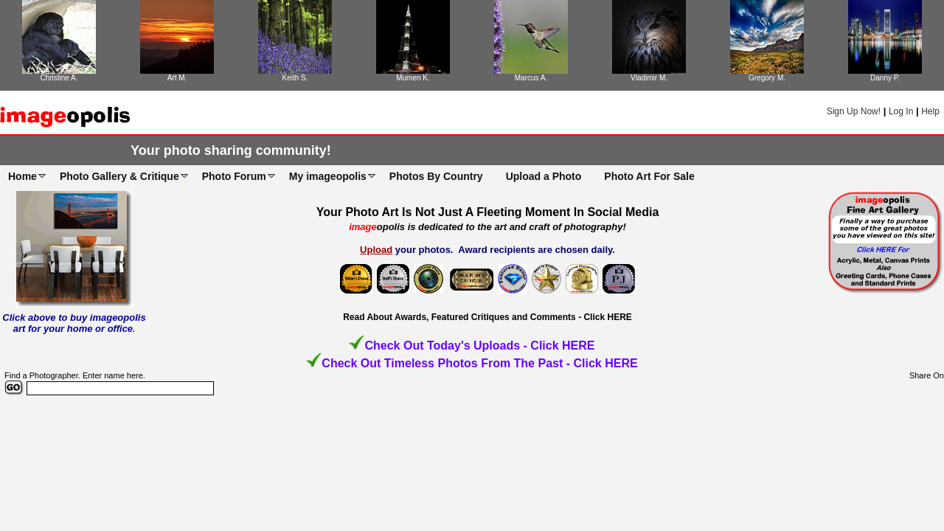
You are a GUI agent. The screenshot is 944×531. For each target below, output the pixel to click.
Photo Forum (234, 176)
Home (22, 176)
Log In (901, 111)
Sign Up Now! (854, 111)
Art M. (177, 78)
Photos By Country (436, 176)
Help (930, 111)
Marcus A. (531, 78)
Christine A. (58, 78)
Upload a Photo (544, 176)
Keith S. (295, 78)
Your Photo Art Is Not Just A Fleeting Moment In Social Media (487, 212)
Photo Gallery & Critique (119, 176)
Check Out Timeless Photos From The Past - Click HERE (479, 363)
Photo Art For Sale (649, 176)
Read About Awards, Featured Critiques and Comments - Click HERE (487, 317)
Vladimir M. (649, 78)
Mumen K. (413, 78)
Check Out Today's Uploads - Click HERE (479, 345)
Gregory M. (767, 78)
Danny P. (885, 78)
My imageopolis (328, 176)
